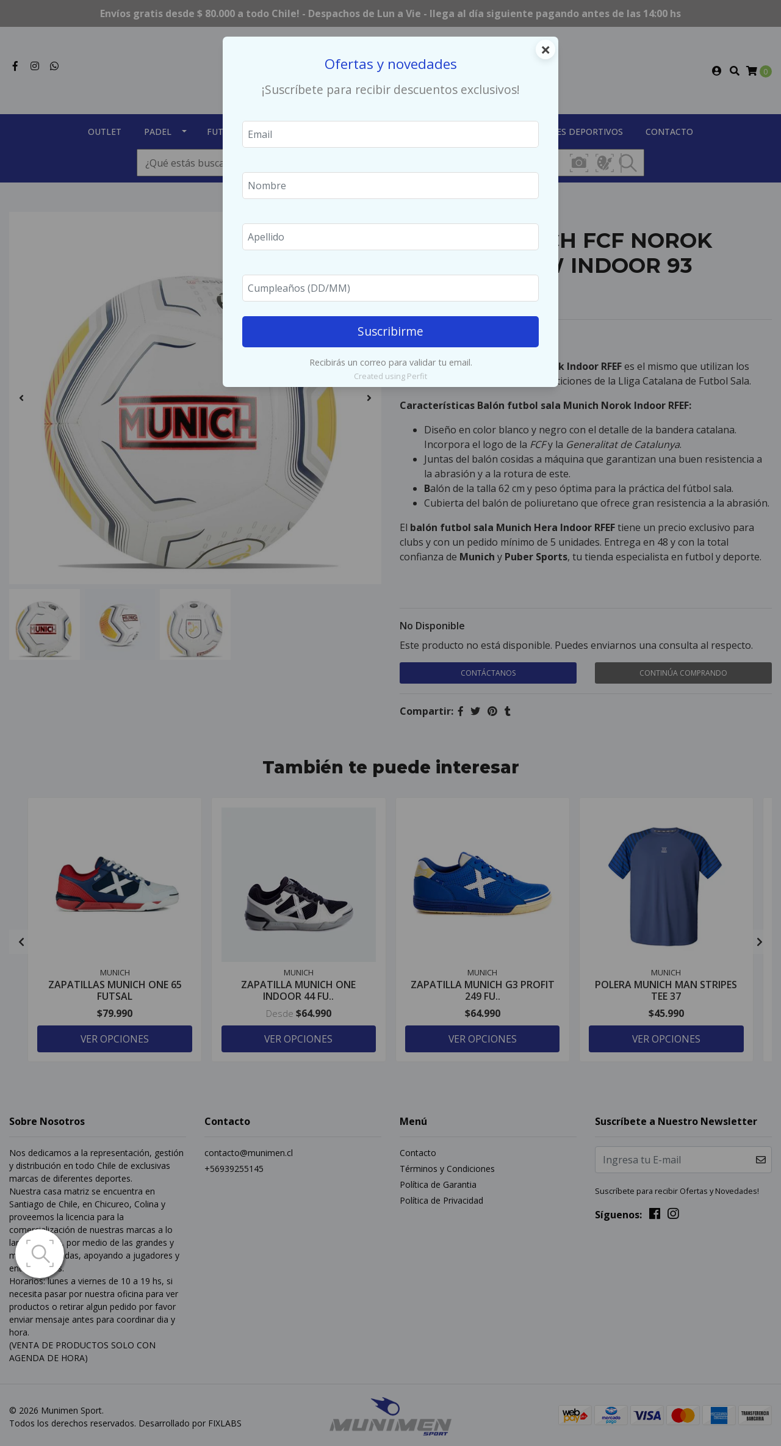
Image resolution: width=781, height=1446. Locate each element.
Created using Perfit (390, 376)
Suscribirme (390, 331)
